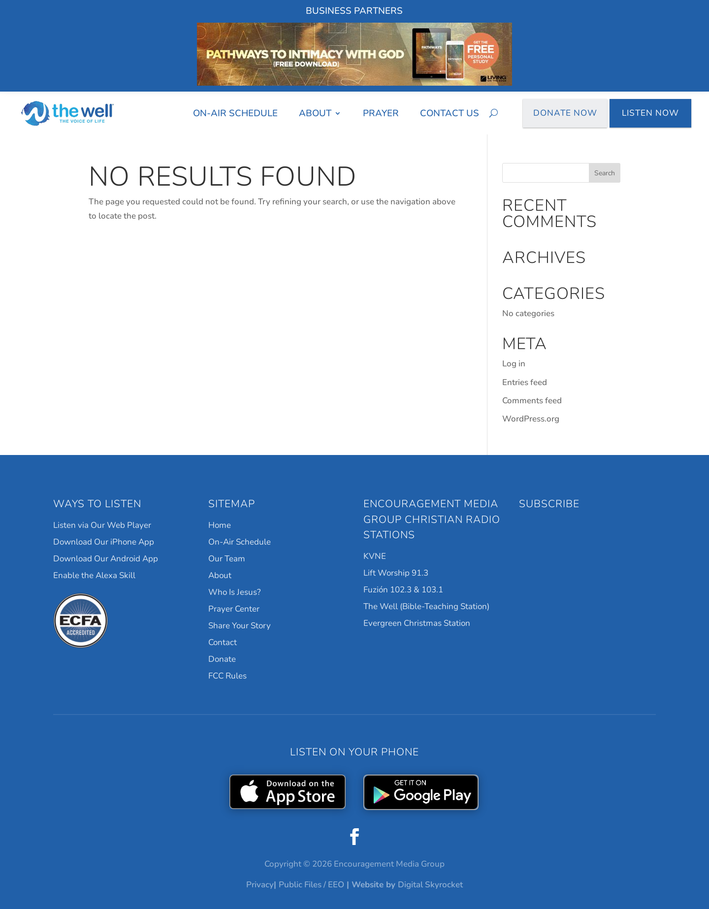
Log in (513, 363)
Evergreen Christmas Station (416, 623)
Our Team (226, 558)
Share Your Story (239, 625)
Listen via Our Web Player (102, 525)
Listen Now (650, 113)
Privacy (260, 884)
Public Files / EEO (311, 884)
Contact (222, 642)
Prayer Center (233, 609)
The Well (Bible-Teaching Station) (426, 606)
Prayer (381, 113)
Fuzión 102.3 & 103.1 (403, 589)
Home (219, 525)
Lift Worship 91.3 (395, 573)
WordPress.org (530, 418)
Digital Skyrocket (430, 884)
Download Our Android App (105, 558)
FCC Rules (227, 676)
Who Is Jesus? (234, 592)
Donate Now (565, 113)
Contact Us (449, 113)
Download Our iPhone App (103, 542)
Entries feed (524, 382)
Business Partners (354, 10)
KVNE (374, 556)
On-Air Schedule (235, 113)
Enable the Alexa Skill (94, 575)
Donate (222, 659)
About (315, 113)
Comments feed (532, 400)
